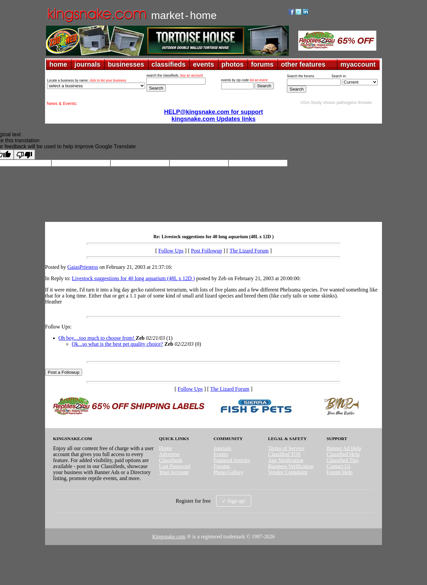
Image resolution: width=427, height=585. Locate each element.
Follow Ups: (58, 326)
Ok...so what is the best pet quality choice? (117, 344)
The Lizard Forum (249, 251)
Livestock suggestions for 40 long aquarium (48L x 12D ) (133, 278)
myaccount (358, 64)
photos (233, 64)
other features (303, 64)
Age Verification (286, 460)
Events (221, 454)
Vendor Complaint (288, 472)
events (203, 64)
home (58, 64)
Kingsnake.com (168, 536)
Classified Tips (343, 460)
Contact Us (339, 466)
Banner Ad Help (344, 448)
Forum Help (340, 472)
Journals (222, 448)
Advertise (169, 454)
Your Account (173, 472)
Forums (222, 466)
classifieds (168, 64)
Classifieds (170, 460)
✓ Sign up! (234, 501)
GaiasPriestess (82, 267)
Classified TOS (284, 454)
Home (165, 448)
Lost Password (174, 466)
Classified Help (343, 454)
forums (262, 64)
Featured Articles (232, 460)
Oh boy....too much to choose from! (97, 338)
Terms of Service (286, 448)
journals (87, 64)
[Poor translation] (24, 155)
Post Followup (206, 251)
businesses (126, 64)
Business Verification (291, 466)
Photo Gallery (228, 472)
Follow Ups (170, 251)
